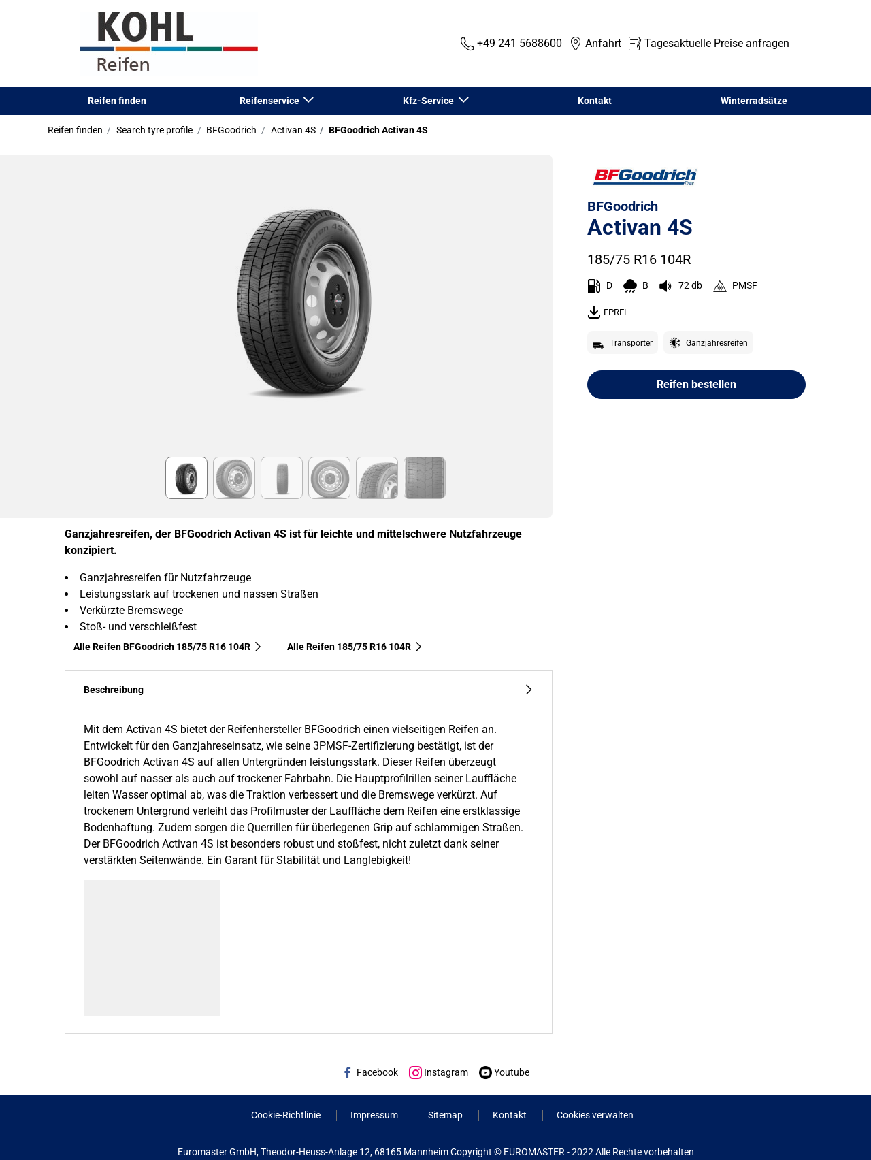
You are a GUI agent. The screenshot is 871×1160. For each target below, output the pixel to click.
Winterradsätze (754, 100)
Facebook (370, 1072)
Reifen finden (117, 100)
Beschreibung (308, 690)
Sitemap (446, 1115)
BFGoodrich (230, 130)
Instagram (438, 1072)
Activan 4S (292, 130)
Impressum (375, 1115)
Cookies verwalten (595, 1115)
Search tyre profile (153, 130)
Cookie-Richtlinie (287, 1115)
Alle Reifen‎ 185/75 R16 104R (355, 646)
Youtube (504, 1072)
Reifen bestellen (696, 384)
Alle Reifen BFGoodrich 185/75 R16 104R (168, 646)
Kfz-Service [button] (429, 100)
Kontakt (595, 100)
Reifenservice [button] (270, 100)
